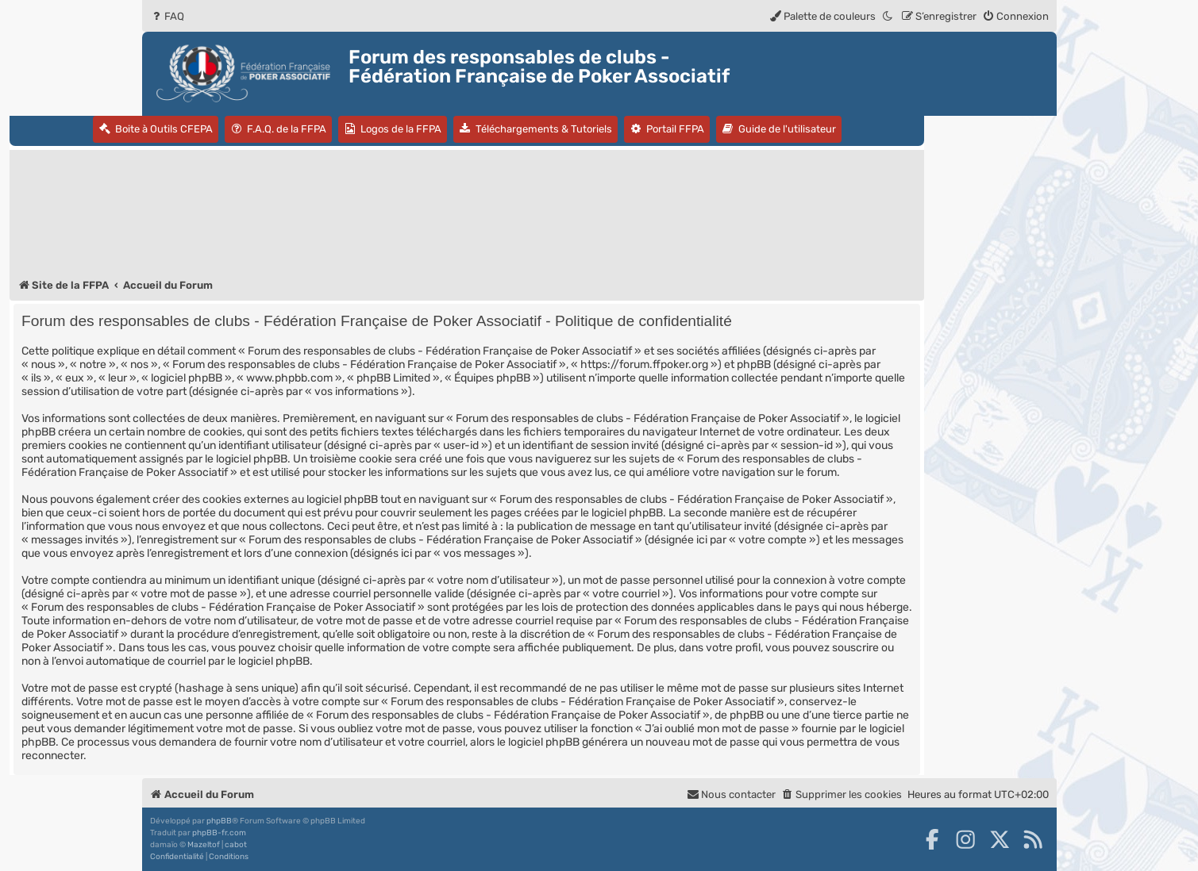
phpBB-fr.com (219, 833)
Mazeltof (203, 845)
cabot (236, 845)
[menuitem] (167, 16)
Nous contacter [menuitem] (731, 794)
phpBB (219, 821)
